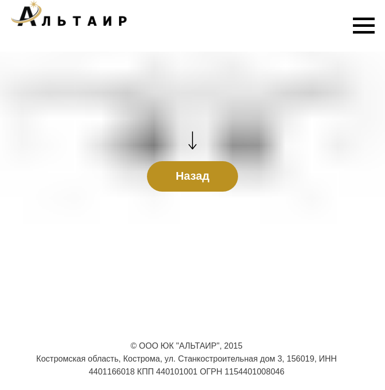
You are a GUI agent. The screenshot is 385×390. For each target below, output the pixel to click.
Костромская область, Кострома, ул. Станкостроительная (147, 358)
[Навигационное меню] (364, 26)
